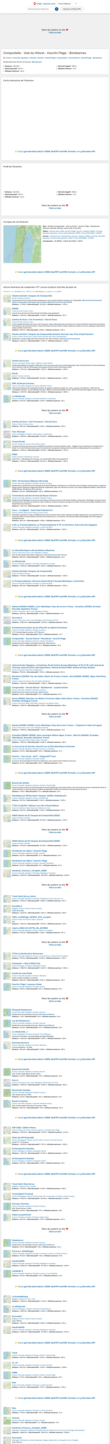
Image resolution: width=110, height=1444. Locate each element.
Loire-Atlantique (36, 553)
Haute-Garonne (31, 808)
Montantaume (61, 337)
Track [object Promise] (22, 1194)
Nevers (47, 1140)
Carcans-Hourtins (20, 1204)
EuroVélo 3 (17, 906)
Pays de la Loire (23, 553)
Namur (21, 908)
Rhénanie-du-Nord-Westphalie (31, 1440)
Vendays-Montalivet (47, 641)
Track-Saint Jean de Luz (23, 1184)
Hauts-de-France (24, 444)
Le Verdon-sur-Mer (46, 1254)
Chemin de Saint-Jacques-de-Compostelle (32, 296)
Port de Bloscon (45, 1034)
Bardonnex (28, 457)
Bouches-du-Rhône (46, 703)
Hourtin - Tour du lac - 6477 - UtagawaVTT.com (34, 756)
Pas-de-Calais (37, 681)
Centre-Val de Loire (24, 337)
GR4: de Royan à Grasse (23, 383)
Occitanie (21, 808)
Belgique (15, 908)
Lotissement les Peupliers (59, 956)
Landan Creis (47, 434)
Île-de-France (23, 311)
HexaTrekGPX (18, 1261)
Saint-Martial (48, 363)
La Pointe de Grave (60, 1254)
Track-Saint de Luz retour (24, 896)
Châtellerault (43, 798)
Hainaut (22, 1186)
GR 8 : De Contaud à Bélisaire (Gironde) (30, 481)
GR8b (14, 1372)
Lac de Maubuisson (21, 1021)
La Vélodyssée (18, 396)
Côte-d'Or (42, 1196)
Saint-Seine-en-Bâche (55, 1196)
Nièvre (41, 1140)
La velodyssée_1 (19, 1032)
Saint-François (69, 1196)
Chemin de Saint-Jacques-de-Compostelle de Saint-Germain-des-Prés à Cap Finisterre (53, 334)
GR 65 (15, 373)
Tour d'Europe (18, 432)
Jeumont (40, 919)
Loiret (35, 337)
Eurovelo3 (17, 1316)
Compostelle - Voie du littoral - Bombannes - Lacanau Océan (40, 687)
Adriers (41, 930)
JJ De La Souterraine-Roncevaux (27, 953)
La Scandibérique (20, 1296)
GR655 (15, 308)
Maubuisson (17, 1240)
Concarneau (37, 434)
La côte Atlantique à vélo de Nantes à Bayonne (33, 550)
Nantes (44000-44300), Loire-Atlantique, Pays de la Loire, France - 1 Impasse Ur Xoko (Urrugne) (57, 725)
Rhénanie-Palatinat (27, 1430)
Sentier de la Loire (20, 361)
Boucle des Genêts (20, 783)
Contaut (49, 483)
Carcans (42, 749)
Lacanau (43, 630)
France (14, 311)
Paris (31, 311)
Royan (49, 386)
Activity (15, 1418)
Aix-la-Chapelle (72, 1440)
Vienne (35, 798)
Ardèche (39, 363)
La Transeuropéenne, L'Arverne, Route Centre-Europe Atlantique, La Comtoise (48, 581)
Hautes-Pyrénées (32, 1217)
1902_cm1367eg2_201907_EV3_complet (31, 917)
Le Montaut (51, 749)
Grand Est (21, 670)
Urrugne (52, 564)
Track (14, 1353)
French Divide (18, 441)
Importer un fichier (72, 9)
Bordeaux (43, 976)
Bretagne (21, 434)
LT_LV (15, 1363)
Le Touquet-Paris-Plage (51, 1130)
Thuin (28, 1299)
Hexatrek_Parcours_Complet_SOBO (29, 1428)
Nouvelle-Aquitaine (25, 386)
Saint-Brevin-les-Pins (50, 620)
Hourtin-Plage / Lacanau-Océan (27, 984)
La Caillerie (49, 930)
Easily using (56, 151)
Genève (20, 298)
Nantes (45, 553)
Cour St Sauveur (57, 1140)
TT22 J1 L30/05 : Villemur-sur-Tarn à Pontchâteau (35, 805)
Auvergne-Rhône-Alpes (26, 363)
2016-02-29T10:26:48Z (23, 1137)
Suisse (14, 298)
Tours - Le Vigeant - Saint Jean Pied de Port (32, 510)
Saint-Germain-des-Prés (46, 337)
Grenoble (44, 740)
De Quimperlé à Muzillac (23, 1148)
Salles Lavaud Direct (21, 1215)
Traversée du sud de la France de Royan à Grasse (34, 495)
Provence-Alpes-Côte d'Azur (28, 703)
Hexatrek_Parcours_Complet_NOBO (29, 870)
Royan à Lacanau (20, 1101)
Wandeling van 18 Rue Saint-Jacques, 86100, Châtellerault (39, 796)
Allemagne (15, 1430)
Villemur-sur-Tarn (44, 808)
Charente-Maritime (39, 386)
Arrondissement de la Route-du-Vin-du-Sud (51, 1430)
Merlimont (46, 681)
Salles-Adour (44, 1217)
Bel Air (44, 966)
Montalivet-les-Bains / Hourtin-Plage (29, 851)
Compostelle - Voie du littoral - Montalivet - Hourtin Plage (39, 638)
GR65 (14, 454)
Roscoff (36, 1034)
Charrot (36, 457)
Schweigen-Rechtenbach (76, 1430)
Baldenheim (38, 670)
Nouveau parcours (20, 1043)
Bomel (39, 908)
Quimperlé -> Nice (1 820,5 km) (26, 963)
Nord (33, 444)
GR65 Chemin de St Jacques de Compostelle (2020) (36, 815)
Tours (46, 513)
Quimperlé (36, 966)
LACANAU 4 (17, 1271)
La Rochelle (51, 399)
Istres (57, 703)
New (14, 1382)
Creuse (35, 956)
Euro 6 (15, 1080)
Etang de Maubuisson (22, 1010)
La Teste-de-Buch (46, 527)
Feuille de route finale (22, 973)
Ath (27, 1186)
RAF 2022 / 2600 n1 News (24, 1127)
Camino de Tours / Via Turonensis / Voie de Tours (34, 319)
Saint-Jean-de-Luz (56, 899)
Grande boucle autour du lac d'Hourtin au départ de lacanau (39, 627)
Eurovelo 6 (17, 618)
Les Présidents (52, 1273)
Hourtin (42, 483)
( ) (73, 232)
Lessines (33, 1186)
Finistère (29, 434)
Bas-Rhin (29, 670)
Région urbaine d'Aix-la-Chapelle (55, 1440)
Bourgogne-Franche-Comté (28, 1140)
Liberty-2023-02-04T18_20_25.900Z (30, 928)
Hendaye (52, 873)
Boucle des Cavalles (21, 1090)
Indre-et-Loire (38, 513)
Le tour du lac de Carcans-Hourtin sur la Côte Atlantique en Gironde (43, 746)
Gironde (35, 483)
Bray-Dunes (41, 444)
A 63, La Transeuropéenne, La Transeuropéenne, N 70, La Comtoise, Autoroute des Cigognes (54, 525)
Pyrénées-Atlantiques (40, 564)
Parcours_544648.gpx (23, 1251)
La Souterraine (44, 956)
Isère (38, 740)
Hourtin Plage (50, 785)
